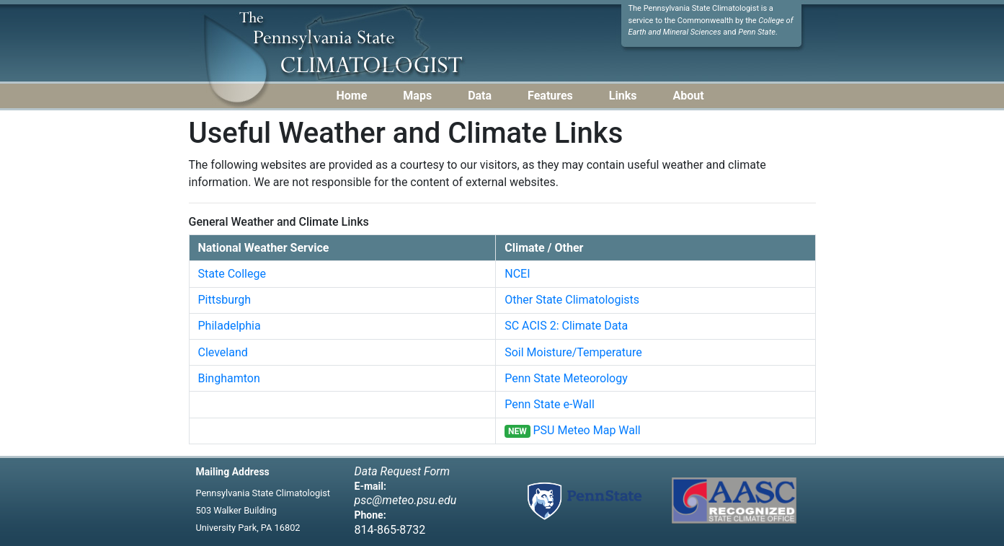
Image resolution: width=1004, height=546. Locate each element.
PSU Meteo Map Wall (587, 430)
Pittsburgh (225, 300)
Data (480, 95)
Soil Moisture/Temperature (573, 352)
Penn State (757, 32)
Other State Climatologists (572, 300)
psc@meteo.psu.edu (406, 500)
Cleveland (223, 352)
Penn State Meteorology (566, 378)
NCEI (517, 274)
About (687, 95)
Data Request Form (402, 471)
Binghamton (229, 378)
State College (232, 274)
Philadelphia (229, 326)
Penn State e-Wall (550, 404)
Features (550, 95)
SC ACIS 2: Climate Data (566, 326)
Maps (417, 95)
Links (623, 95)
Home (352, 95)
